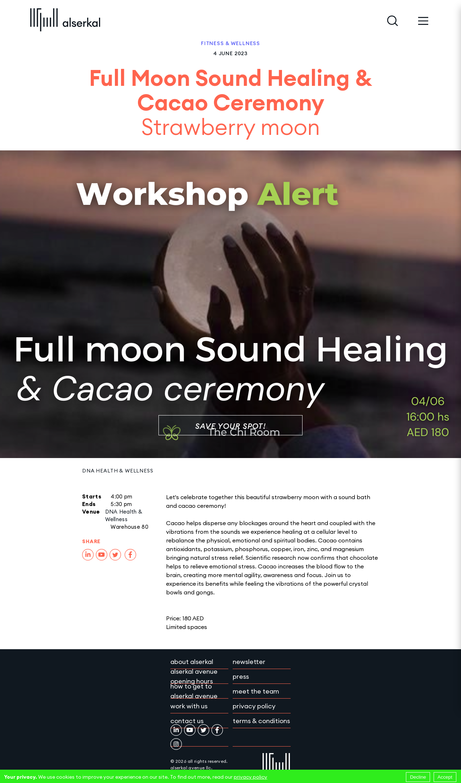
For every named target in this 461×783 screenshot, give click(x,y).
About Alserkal (191, 661)
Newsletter (249, 661)
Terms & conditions (261, 721)
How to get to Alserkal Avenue (194, 691)
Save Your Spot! (230, 426)
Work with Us (188, 706)
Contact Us (186, 721)
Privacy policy (254, 706)
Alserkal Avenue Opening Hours (194, 676)
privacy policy (250, 777)
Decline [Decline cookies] (418, 777)
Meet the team (256, 691)
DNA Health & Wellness (117, 470)
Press (241, 676)
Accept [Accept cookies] (445, 777)
